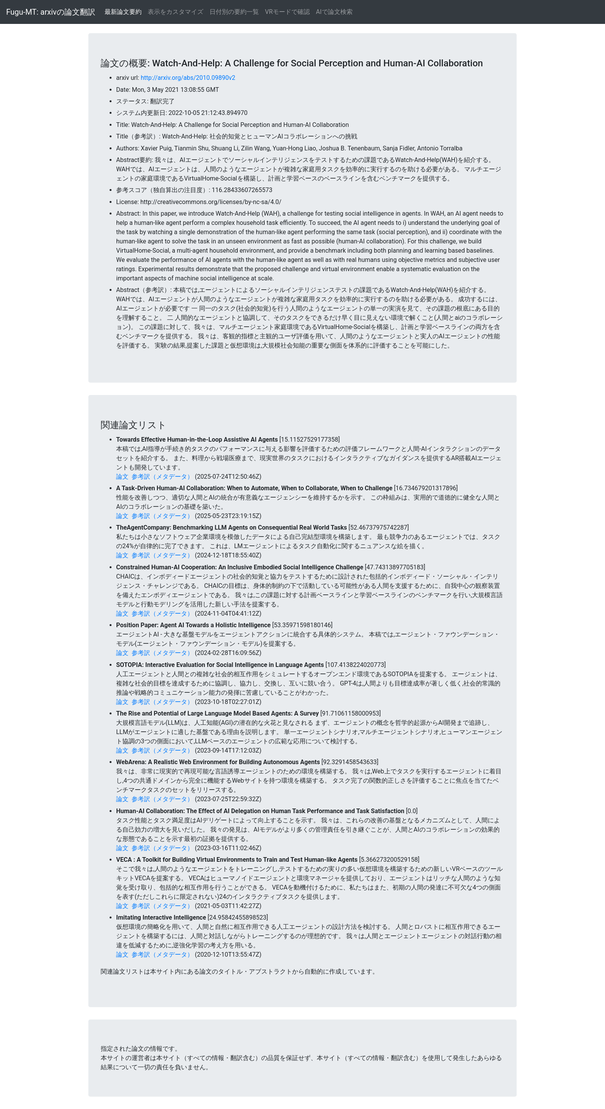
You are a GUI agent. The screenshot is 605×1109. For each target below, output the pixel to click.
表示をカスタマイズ (175, 11)
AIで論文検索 (334, 11)
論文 (122, 476)
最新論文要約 (123, 11)
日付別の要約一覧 (234, 11)
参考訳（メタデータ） (162, 476)
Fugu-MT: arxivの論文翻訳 (50, 12)
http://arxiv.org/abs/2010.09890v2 (188, 77)
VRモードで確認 (287, 11)
